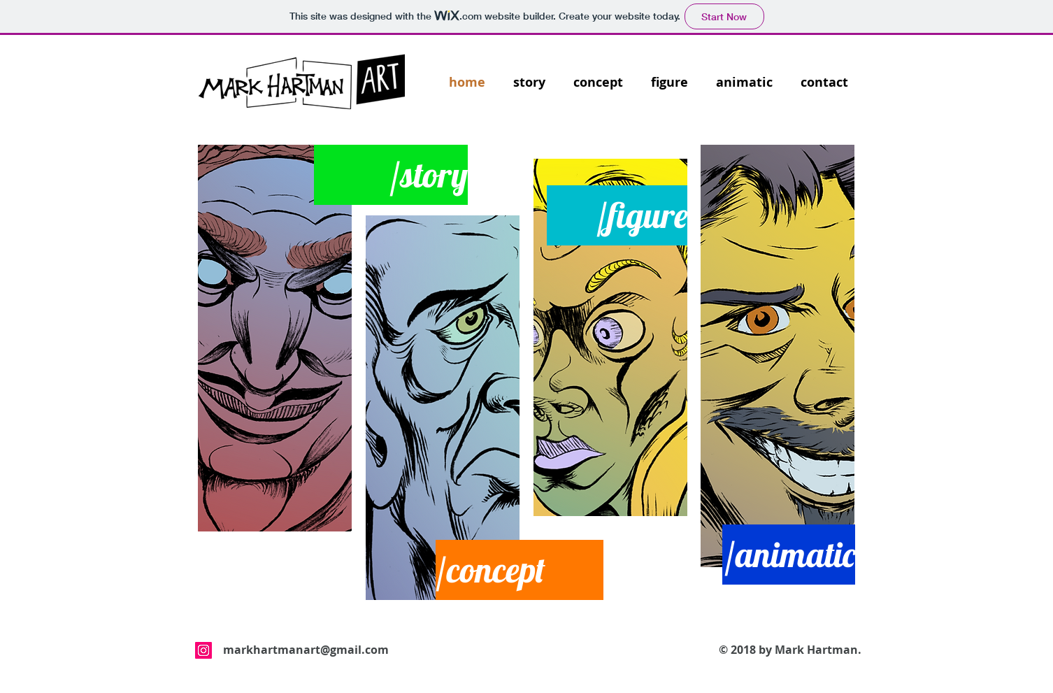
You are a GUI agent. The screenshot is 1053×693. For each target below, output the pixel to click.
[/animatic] (788, 554)
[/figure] (617, 215)
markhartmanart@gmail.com (306, 649)
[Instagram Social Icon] (203, 650)
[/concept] (519, 570)
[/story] (391, 175)
